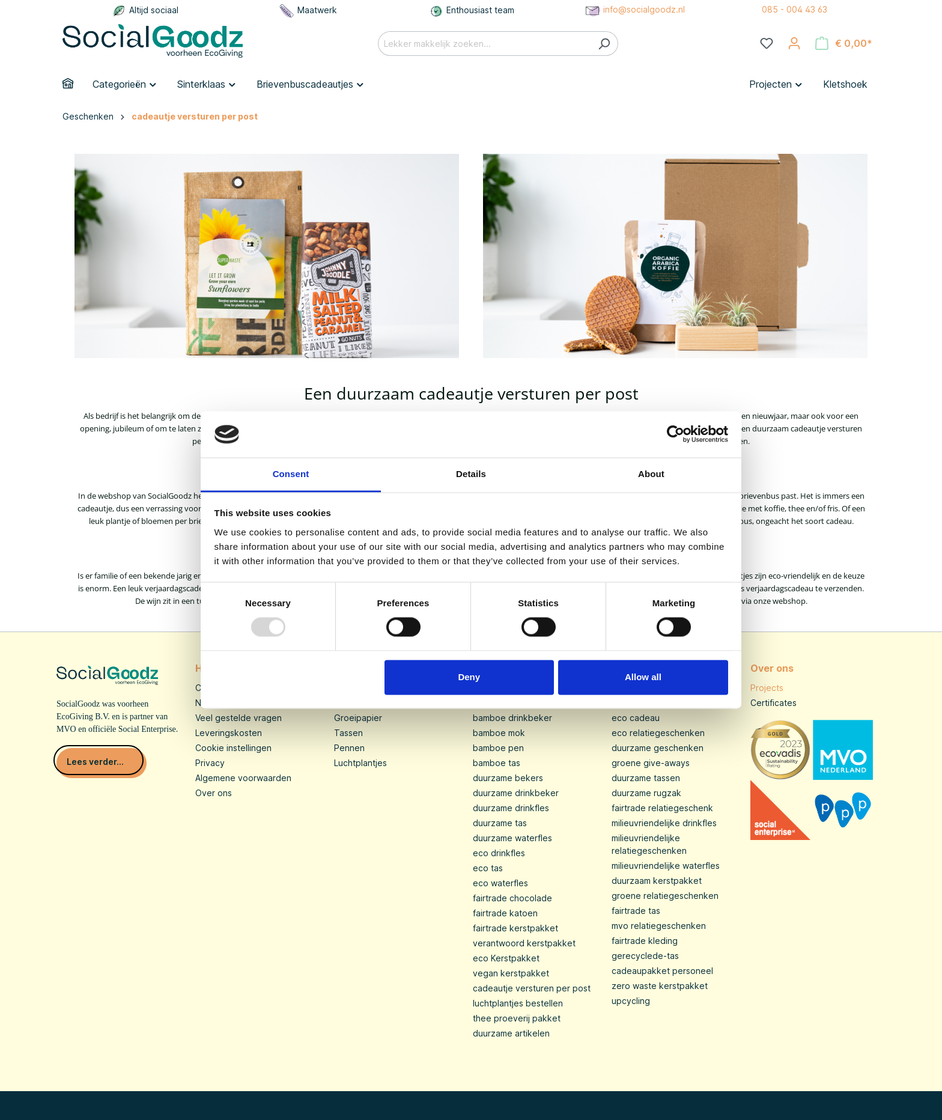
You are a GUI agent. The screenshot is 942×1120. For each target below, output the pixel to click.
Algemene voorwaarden (243, 778)
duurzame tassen (646, 778)
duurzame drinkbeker (516, 793)
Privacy (210, 763)
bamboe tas (496, 763)
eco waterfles (500, 883)
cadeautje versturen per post (532, 988)
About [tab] (651, 474)
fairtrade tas (636, 910)
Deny (469, 677)
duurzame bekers (508, 778)
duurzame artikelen (511, 1033)
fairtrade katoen (505, 913)
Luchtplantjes (360, 763)
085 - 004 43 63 (794, 9)
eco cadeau (636, 718)
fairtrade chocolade (512, 898)
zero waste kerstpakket (660, 986)
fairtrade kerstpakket (515, 928)
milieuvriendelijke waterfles (666, 865)
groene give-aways (651, 763)
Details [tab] (471, 474)
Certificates (773, 703)
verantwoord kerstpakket (524, 943)
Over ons (213, 793)
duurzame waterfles (512, 838)
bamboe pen (498, 748)
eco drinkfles (499, 853)
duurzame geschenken (657, 748)
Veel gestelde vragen (238, 718)
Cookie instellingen (233, 748)
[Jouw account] (794, 43)
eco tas (488, 868)
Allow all (643, 677)
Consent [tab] (291, 474)
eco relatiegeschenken (658, 733)
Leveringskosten (228, 733)
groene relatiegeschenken (665, 895)
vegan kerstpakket (511, 973)
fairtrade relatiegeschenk (662, 808)
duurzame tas (500, 823)
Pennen (349, 748)
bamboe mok (499, 733)
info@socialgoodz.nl (634, 9)
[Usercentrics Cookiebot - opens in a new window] (675, 434)
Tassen (348, 733)
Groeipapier (358, 718)
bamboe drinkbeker (512, 718)
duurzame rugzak (646, 793)
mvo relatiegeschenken (659, 926)
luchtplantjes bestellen (518, 1003)
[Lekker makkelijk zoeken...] (484, 43)
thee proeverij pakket (517, 1018)
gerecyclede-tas (645, 956)
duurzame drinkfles (511, 808)
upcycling (631, 1001)
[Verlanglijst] (766, 43)
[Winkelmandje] (844, 43)
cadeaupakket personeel (662, 971)
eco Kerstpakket (506, 958)
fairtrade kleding (645, 941)
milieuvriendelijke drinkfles (664, 823)
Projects (766, 688)
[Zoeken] (604, 43)
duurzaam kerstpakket (657, 880)
